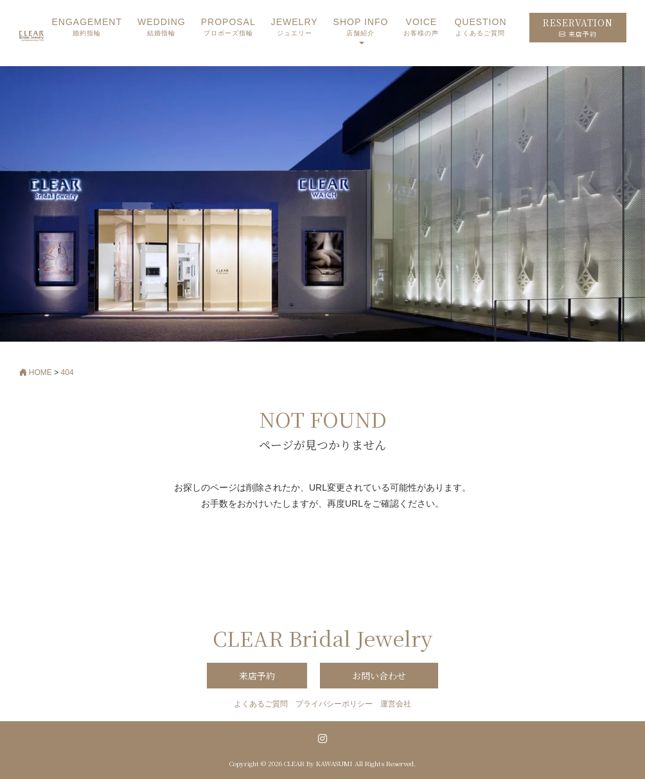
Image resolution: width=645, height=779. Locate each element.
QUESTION (480, 27)
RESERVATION (578, 27)
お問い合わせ (379, 675)
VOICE (421, 27)
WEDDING (161, 27)
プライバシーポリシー (334, 703)
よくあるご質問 (261, 703)
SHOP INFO (361, 27)
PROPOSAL (228, 27)
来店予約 (257, 675)
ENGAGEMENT (86, 27)
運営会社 (395, 703)
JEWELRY (294, 27)
